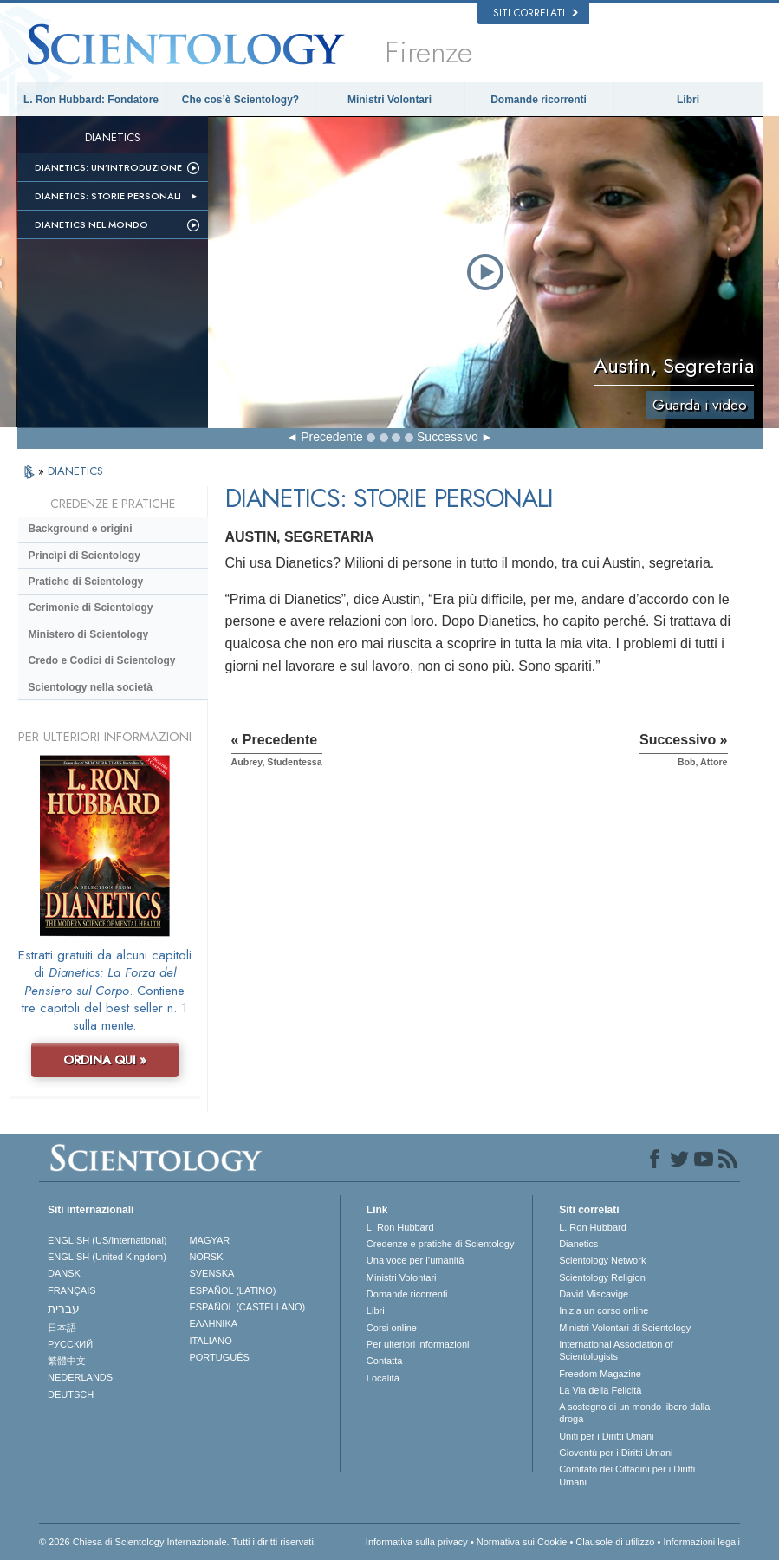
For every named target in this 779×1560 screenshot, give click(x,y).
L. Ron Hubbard (400, 1227)
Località (383, 1378)
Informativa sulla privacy (417, 1542)
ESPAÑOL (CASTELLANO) (247, 1307)
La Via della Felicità (600, 1390)
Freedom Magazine (600, 1373)
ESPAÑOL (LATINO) (232, 1290)
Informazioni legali (701, 1542)
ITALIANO (210, 1341)
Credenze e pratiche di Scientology (441, 1243)
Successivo (447, 437)
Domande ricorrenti (538, 100)
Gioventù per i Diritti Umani (615, 1452)
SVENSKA (211, 1273)
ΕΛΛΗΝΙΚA (213, 1323)
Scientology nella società (91, 687)
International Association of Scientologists (615, 1350)
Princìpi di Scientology (84, 555)
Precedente (332, 437)
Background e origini (81, 529)
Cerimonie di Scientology (91, 607)
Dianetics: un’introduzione (108, 167)
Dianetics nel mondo (91, 224)
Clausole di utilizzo (614, 1542)
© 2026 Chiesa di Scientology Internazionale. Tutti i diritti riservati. (177, 1542)
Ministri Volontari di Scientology (625, 1328)
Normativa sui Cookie (522, 1542)
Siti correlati (535, 13)
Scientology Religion (602, 1277)
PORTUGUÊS (219, 1357)
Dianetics (578, 1243)
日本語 (62, 1328)
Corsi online (392, 1328)
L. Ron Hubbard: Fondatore (91, 100)
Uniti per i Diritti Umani (606, 1436)
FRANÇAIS (72, 1290)
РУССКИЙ (70, 1344)
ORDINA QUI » (104, 1060)
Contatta (385, 1360)
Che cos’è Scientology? (240, 100)
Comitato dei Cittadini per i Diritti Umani (627, 1475)
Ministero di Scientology (89, 634)
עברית (64, 1309)
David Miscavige (593, 1294)
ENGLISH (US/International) (107, 1240)
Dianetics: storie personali (108, 196)
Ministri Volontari (389, 100)
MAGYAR (209, 1240)
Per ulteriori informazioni (418, 1344)
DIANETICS (75, 471)
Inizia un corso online (603, 1310)
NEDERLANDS (80, 1377)
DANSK (64, 1273)
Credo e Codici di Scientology (102, 660)
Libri (688, 100)
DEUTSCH (71, 1394)
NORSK (206, 1256)
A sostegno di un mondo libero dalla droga (634, 1412)
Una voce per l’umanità (415, 1260)
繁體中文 (67, 1360)
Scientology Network (602, 1260)
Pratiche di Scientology (86, 581)
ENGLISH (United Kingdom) (107, 1256)
